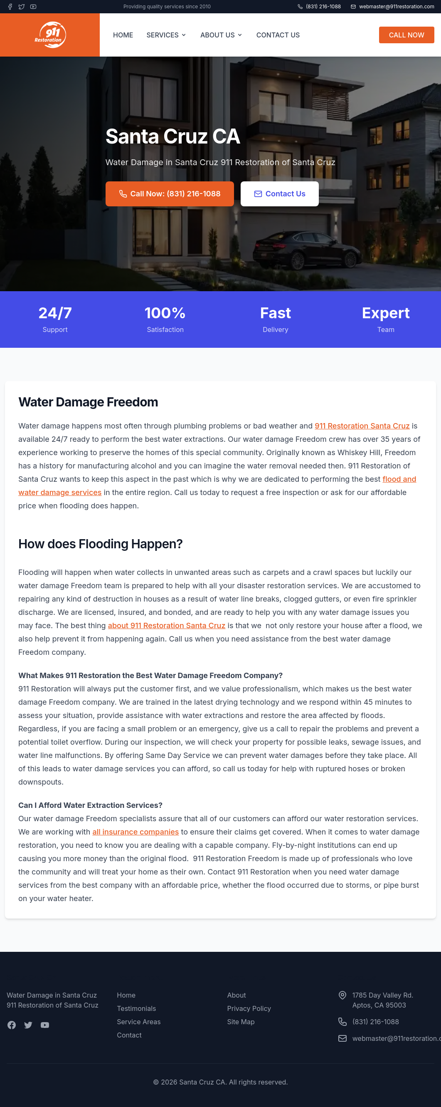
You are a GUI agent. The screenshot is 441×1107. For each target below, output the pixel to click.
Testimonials (136, 1008)
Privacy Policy (249, 1008)
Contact (129, 1035)
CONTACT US (278, 35)
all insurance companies (135, 831)
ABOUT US (221, 35)
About (236, 995)
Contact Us (280, 193)
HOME (123, 35)
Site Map (241, 1022)
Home (126, 995)
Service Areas (138, 1022)
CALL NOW (406, 35)
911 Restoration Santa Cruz (362, 425)
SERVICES (166, 35)
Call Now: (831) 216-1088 (170, 193)
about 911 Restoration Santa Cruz (167, 625)
